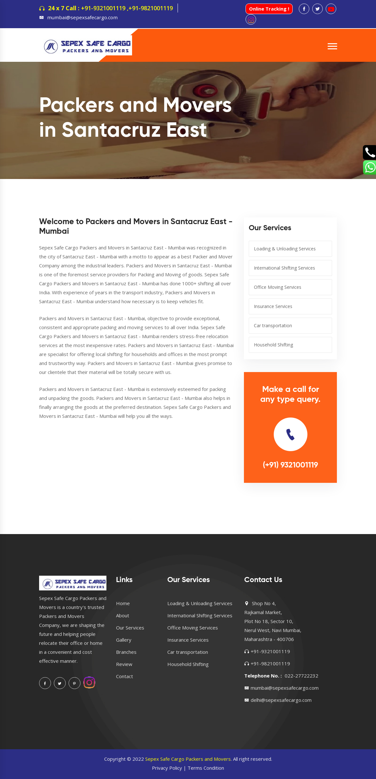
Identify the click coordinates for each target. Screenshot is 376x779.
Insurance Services (273, 306)
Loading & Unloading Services (285, 249)
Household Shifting (273, 345)
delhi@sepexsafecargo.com (281, 700)
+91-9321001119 (270, 651)
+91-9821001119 (151, 8)
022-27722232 (301, 675)
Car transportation (273, 325)
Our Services (130, 627)
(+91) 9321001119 (290, 465)
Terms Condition (206, 768)
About (122, 615)
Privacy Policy (167, 768)
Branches (126, 652)
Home (123, 603)
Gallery (123, 640)
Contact (124, 676)
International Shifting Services (284, 268)
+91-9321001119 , (105, 8)
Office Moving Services (277, 287)
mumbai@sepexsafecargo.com (81, 17)
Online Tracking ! (269, 8)
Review (124, 664)
